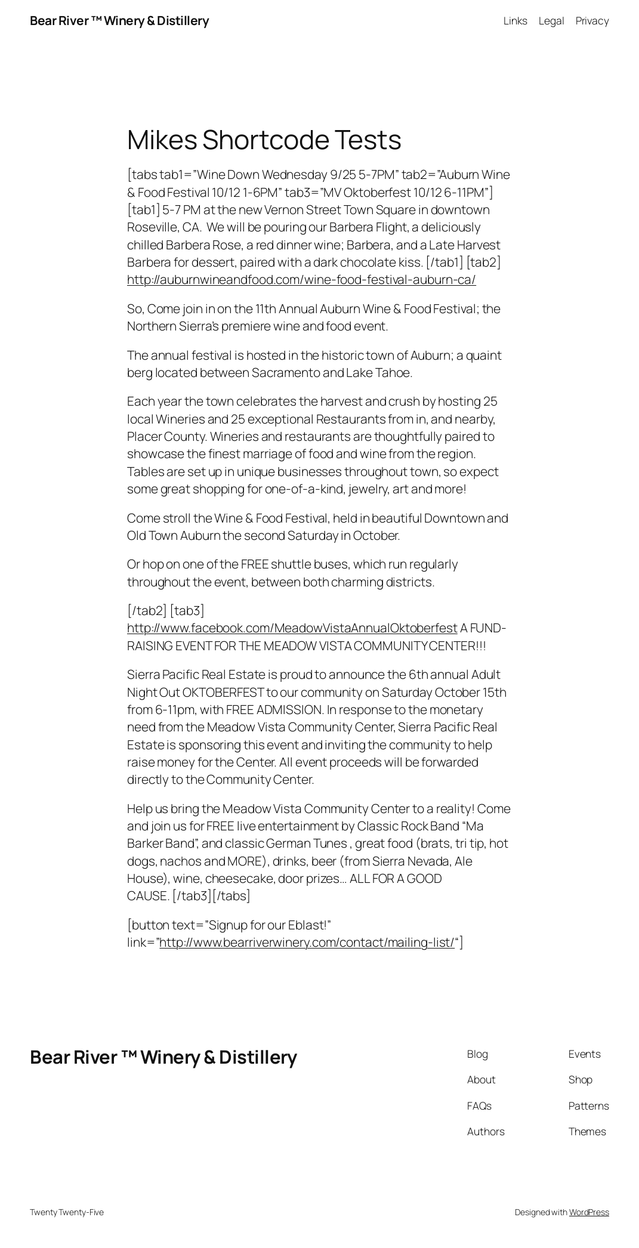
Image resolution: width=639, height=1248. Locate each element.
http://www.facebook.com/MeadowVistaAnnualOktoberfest (292, 627)
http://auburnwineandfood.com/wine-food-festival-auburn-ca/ (301, 279)
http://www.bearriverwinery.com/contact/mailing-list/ (307, 942)
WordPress (589, 1212)
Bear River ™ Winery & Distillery (119, 20)
